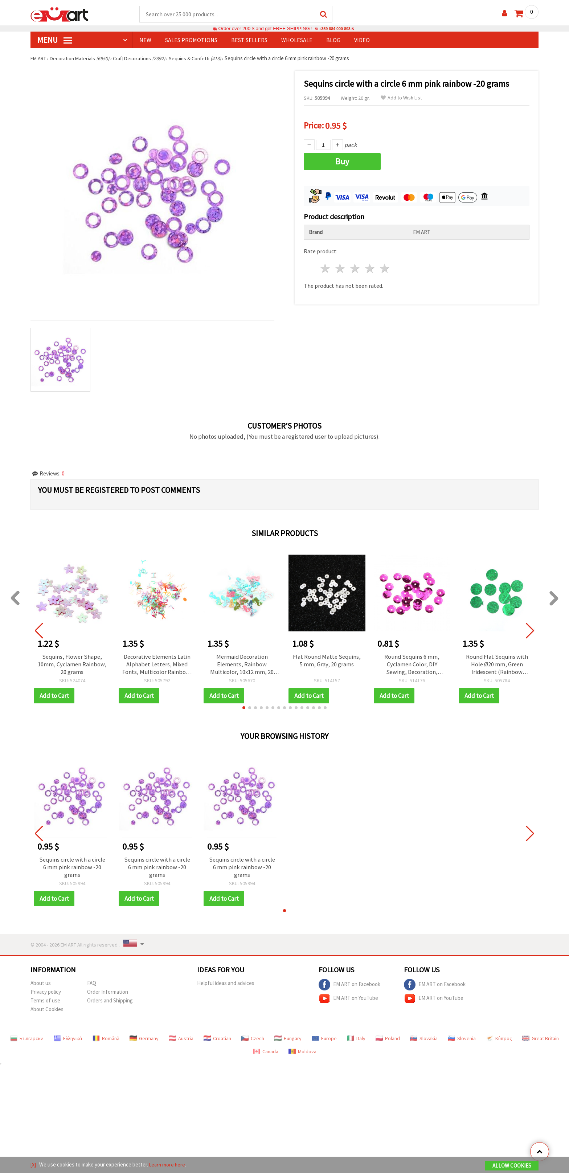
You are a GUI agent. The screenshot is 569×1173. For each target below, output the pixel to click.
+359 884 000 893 (334, 29)
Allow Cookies (511, 1166)
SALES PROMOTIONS (191, 40)
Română (106, 1041)
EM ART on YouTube (348, 1001)
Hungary (288, 1041)
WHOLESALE (296, 40)
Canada (265, 1054)
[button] (243, 709)
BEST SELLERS (249, 40)
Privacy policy (45, 994)
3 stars (355, 266)
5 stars (384, 266)
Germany (144, 1041)
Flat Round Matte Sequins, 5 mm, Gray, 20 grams (326, 665)
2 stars (340, 266)
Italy (356, 1041)
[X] (33, 1165)
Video (362, 40)
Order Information (107, 994)
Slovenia (462, 1041)
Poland (388, 1041)
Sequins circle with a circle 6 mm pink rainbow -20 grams (72, 869)
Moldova (302, 1054)
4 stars (370, 266)
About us (40, 985)
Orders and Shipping (110, 1003)
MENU (54, 40)
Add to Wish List (401, 98)
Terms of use (45, 1003)
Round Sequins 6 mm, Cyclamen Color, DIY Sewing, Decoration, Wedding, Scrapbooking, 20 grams (412, 665)
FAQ (91, 985)
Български (27, 1041)
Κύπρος (499, 1041)
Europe (324, 1041)
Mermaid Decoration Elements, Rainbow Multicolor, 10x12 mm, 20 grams (242, 665)
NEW (145, 40)
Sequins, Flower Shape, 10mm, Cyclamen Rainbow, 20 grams (72, 665)
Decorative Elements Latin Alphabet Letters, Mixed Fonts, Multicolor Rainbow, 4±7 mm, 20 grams (157, 665)
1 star (325, 266)
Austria (181, 1041)
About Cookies (47, 1011)
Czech (252, 1041)
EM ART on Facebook (349, 987)
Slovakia (424, 1041)
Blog (333, 40)
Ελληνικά (68, 1041)
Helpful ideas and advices (225, 985)
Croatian (217, 1041)
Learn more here (168, 1165)
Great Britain (540, 1041)
